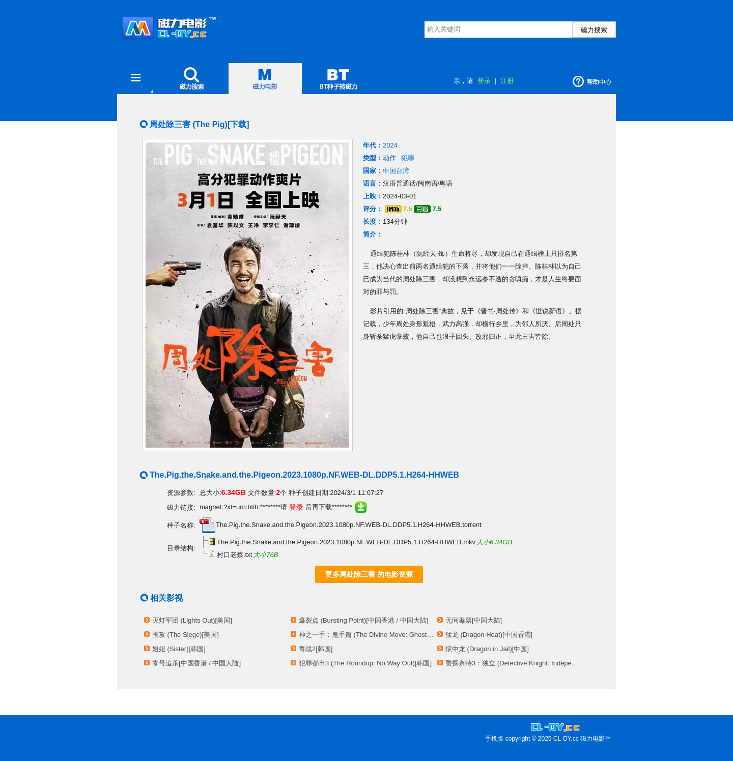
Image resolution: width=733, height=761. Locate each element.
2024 (390, 145)
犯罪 (407, 158)
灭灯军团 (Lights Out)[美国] (192, 620)
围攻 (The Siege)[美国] (185, 634)
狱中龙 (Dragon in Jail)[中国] (487, 649)
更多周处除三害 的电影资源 (369, 574)
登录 (484, 80)
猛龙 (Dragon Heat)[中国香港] (488, 634)
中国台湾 (396, 170)
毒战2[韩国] (315, 649)
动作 (389, 158)
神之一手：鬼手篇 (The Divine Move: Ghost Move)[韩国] (366, 634)
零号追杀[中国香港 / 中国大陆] (196, 663)
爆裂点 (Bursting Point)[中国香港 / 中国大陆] (363, 620)
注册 (507, 80)
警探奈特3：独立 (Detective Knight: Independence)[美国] (513, 663)
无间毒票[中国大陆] (473, 620)
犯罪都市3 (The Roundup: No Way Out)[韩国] (365, 663)
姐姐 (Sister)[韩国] (179, 649)
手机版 (494, 738)
